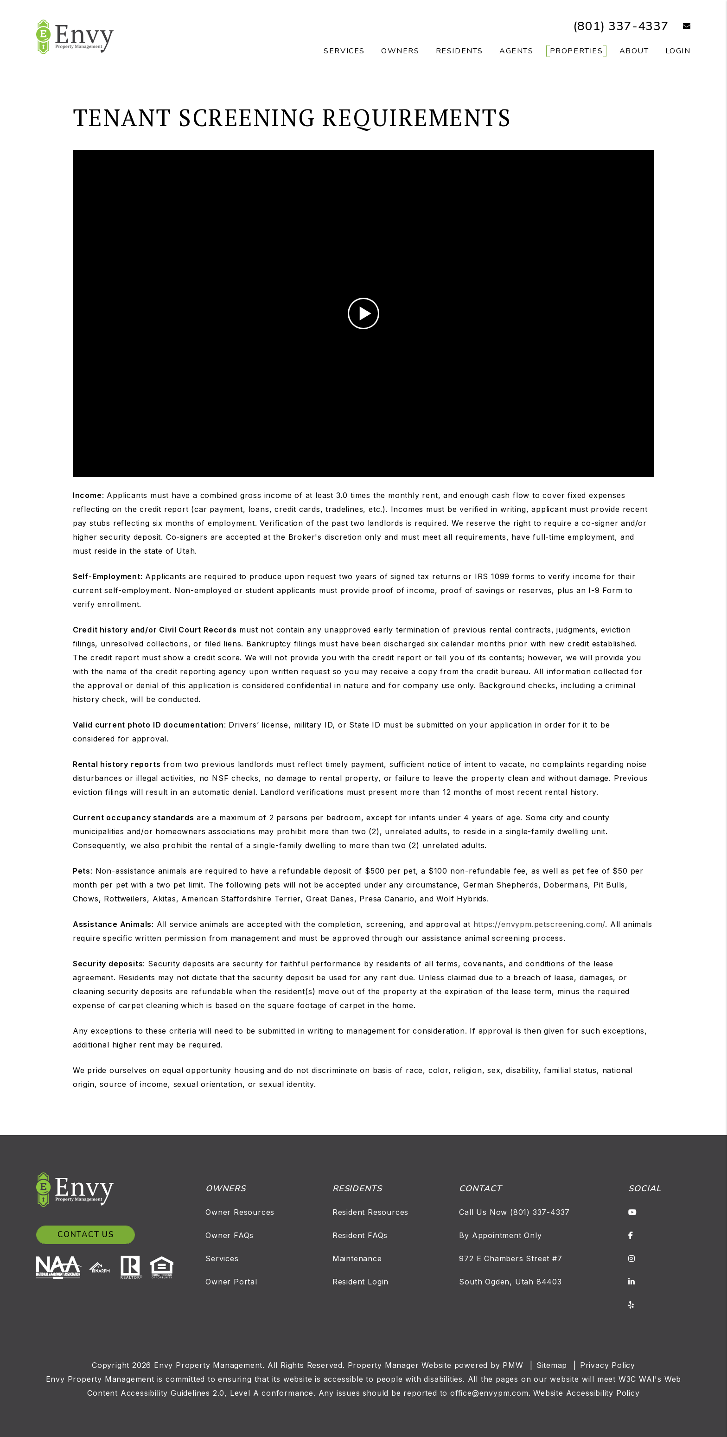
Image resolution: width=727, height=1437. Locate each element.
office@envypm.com (489, 1393)
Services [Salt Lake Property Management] (344, 51)
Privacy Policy (607, 1365)
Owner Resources (239, 1212)
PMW (513, 1365)
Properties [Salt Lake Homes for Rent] (576, 51)
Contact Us (85, 1234)
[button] (680, 26)
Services (221, 1258)
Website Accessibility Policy (586, 1393)
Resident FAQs (360, 1235)
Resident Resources (370, 1212)
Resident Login (360, 1281)
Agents (516, 51)
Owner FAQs (229, 1235)
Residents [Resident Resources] (459, 51)
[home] (75, 36)
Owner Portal (231, 1281)
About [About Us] (634, 51)
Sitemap (552, 1365)
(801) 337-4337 (621, 26)
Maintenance (357, 1258)
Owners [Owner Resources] (400, 51)
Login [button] (678, 51)
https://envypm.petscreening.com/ (539, 924)
